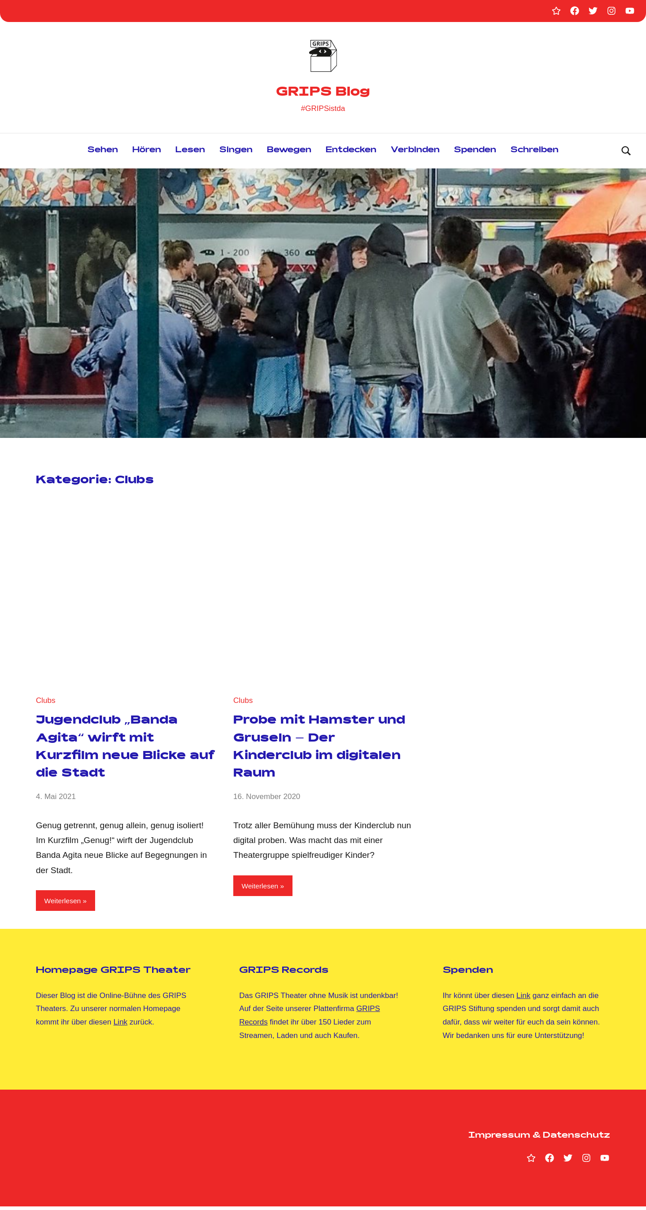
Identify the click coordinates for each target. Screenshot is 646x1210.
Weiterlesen (65, 903)
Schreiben (535, 152)
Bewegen (289, 152)
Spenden (475, 152)
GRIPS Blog (323, 92)
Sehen (102, 152)
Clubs (45, 702)
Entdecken (351, 152)
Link (120, 1025)
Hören (146, 152)
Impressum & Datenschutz (539, 1139)
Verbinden (415, 152)
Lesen (190, 152)
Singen (236, 152)
